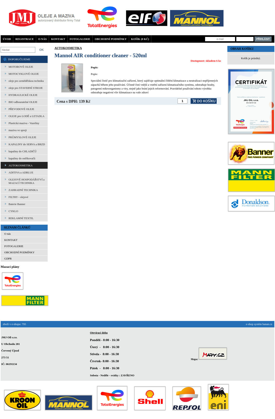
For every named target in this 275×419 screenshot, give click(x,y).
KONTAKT (58, 39)
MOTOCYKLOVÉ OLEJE (24, 73)
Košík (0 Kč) (140, 39)
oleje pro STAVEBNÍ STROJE (26, 87)
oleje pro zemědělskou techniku (26, 80)
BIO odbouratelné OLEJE (23, 102)
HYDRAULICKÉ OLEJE (23, 95)
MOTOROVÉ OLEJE (21, 66)
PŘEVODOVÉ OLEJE (21, 109)
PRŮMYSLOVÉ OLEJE (22, 137)
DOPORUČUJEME (19, 59)
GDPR (8, 258)
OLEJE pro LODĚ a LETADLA (26, 116)
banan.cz (267, 324)
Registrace (24, 39)
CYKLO (13, 211)
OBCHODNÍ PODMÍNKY (110, 39)
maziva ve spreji (18, 130)
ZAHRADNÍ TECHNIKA (23, 190)
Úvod (7, 39)
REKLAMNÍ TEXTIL (21, 218)
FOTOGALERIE (80, 39)
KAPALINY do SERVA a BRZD (27, 144)
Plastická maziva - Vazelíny (24, 123)
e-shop (249, 324)
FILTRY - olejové (18, 197)
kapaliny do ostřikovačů (22, 158)
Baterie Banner (17, 204)
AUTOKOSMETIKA (20, 165)
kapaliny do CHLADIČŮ (23, 151)
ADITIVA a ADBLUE (21, 172)
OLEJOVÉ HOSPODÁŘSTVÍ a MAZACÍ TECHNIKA (26, 181)
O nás (42, 39)
